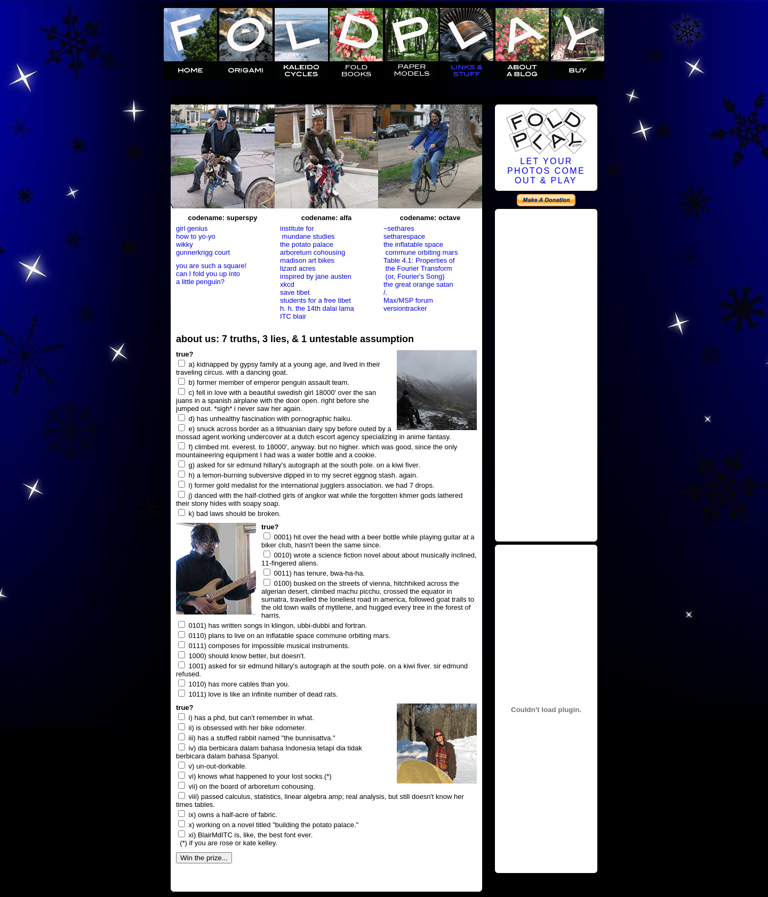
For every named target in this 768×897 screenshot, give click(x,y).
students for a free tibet (315, 300)
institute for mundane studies (307, 232)
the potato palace (306, 244)
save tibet (295, 292)
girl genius (191, 228)
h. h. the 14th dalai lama (317, 308)
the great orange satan (418, 284)
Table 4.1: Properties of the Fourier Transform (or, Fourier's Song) (419, 268)
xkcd (287, 284)
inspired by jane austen (315, 276)
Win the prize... (204, 858)
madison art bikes (307, 260)
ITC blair (293, 316)
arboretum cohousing (312, 252)
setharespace (404, 236)
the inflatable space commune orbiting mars (420, 248)
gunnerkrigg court (203, 252)
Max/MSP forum (408, 300)
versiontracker (405, 308)
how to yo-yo (195, 236)
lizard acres (297, 268)
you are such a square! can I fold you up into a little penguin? (211, 274)
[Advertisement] (546, 374)
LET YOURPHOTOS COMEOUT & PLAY (546, 171)
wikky (184, 244)
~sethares (398, 228)
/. (385, 292)
